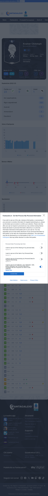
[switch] (41, 247)
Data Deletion (14, 280)
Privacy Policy (34, 280)
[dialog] (24, 248)
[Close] (44, 216)
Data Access (23, 280)
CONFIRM (13, 273)
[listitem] (24, 244)
